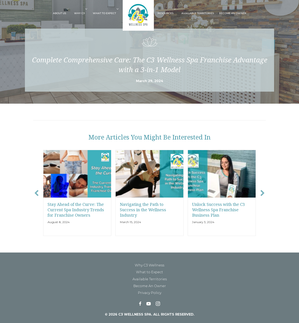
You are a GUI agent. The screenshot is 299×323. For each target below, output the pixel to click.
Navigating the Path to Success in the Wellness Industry (143, 210)
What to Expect (104, 13)
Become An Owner (232, 13)
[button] (69, 9)
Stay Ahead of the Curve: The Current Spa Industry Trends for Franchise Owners (76, 210)
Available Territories (197, 13)
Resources (165, 13)
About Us (59, 13)
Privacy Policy (149, 293)
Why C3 (79, 13)
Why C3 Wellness (149, 265)
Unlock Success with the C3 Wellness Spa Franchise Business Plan (218, 210)
